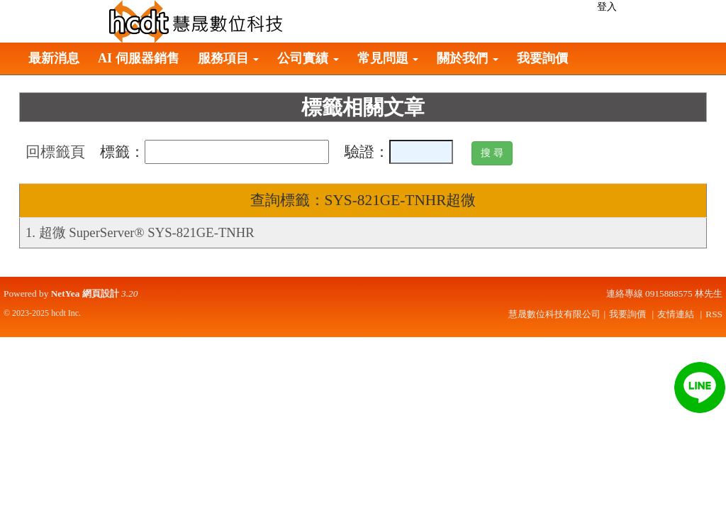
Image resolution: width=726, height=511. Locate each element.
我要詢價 (542, 58)
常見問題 (388, 58)
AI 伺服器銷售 (138, 58)
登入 (607, 6)
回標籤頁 (55, 151)
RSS (713, 314)
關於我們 (467, 58)
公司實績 (308, 58)
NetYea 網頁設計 (85, 293)
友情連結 (675, 314)
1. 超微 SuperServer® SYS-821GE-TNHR (140, 232)
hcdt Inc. (66, 313)
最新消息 (53, 58)
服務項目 (228, 58)
